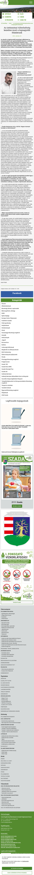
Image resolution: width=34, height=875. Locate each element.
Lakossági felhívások (8, 347)
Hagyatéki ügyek (5, 709)
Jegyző (4, 340)
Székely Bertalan (7, 374)
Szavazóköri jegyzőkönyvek (7, 800)
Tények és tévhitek (7, 385)
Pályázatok (4, 634)
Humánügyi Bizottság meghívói (11, 332)
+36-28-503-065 (6, 820)
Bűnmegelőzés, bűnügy (8, 311)
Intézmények (5, 337)
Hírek (10, 23)
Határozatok (4, 630)
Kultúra (4, 345)
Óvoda (3, 357)
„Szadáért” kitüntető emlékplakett (8, 728)
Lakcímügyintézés (5, 689)
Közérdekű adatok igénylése (7, 654)
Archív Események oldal (7, 837)
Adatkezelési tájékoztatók (8, 846)
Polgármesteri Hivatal (6, 615)
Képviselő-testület (5, 622)
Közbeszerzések (5, 662)
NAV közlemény (6, 352)
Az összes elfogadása (17, 868)
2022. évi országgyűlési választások (10, 807)
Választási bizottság (6, 803)
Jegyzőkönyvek (4, 629)
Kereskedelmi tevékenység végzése (10, 711)
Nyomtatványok (5, 685)
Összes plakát (17, 602)
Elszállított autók (6, 680)
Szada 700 (5, 364)
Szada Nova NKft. (7, 366)
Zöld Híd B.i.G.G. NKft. (6, 760)
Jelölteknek (4, 799)
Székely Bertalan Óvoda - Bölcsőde (9, 643)
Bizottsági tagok (5, 624)
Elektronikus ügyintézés (7, 687)
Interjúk (4, 335)
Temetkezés (4, 706)
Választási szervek (5, 788)
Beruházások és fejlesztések (9, 660)
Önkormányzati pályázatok (9, 354)
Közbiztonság (4, 699)
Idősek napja (4, 753)
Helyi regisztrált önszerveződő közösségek (10, 722)
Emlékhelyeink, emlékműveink (8, 744)
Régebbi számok (17, 506)
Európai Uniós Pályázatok (9, 318)
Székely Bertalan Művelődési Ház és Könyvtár (15, 376)
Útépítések (5, 392)
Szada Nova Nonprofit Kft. (8, 664)
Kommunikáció (5, 673)
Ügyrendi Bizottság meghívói (10, 390)
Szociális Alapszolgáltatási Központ (12, 379)
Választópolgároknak (6, 789)
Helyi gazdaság (6, 323)
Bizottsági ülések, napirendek (10, 308)
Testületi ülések (6, 388)
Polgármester (6, 362)
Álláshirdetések (6, 306)
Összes (4, 303)
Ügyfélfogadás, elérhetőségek (8, 613)
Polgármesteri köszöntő (7, 716)
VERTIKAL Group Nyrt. (6, 703)
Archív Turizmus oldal (7, 841)
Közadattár (4, 658)
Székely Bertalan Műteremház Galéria (9, 736)
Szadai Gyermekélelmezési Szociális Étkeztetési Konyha (13, 644)
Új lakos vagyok (5, 683)
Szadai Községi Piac (7, 369)
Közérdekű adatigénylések (7, 656)
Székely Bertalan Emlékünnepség (8, 750)
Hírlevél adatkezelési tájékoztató (10, 847)
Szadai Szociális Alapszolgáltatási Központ (11, 638)
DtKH (3, 313)
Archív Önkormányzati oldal (9, 836)
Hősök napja (4, 752)
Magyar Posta (4, 698)
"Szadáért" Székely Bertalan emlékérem (10, 730)
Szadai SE (4, 371)
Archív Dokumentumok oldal (8, 839)
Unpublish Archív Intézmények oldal (11, 842)
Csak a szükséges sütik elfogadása (17, 872)
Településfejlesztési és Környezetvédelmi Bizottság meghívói (17, 382)
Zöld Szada (5, 395)
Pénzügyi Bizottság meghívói (10, 359)
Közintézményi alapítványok (7, 721)
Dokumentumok (5, 632)
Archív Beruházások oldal (8, 844)
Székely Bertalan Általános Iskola (8, 640)
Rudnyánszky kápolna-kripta (7, 740)
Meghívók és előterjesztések (10, 349)
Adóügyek (3, 678)
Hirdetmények (6, 328)
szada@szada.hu (8, 822)
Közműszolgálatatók (6, 701)
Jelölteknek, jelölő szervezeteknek (8, 791)
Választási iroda (5, 802)
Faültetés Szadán (7, 320)
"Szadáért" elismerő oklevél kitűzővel (9, 731)
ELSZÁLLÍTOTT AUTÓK (6, 704)
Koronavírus (5, 342)
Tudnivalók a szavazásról (7, 793)
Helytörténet (5, 325)
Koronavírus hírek (6, 763)
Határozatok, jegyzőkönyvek (7, 805)
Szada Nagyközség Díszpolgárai (8, 726)
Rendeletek (3, 617)
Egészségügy (5, 315)
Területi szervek (5, 691)
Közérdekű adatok (5, 652)
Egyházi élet (4, 746)
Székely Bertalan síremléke (7, 737)
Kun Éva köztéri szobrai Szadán (8, 742)
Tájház (2, 739)
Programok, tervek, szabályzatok (10, 648)
